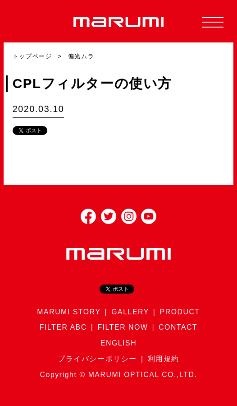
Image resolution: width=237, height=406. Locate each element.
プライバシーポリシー (97, 359)
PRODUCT (180, 312)
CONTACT (178, 327)
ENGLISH (118, 343)
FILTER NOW (122, 327)
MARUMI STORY (68, 312)
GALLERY (130, 312)
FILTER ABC (63, 327)
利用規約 (163, 359)
